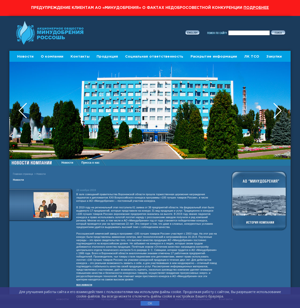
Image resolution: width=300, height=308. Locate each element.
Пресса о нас (90, 162)
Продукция (107, 56)
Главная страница (23, 174)
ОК (150, 303)
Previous (23, 110)
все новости (84, 284)
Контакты (80, 56)
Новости (25, 56)
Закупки (274, 56)
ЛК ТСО (251, 56)
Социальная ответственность (154, 56)
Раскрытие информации (214, 56)
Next (277, 110)
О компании (52, 56)
